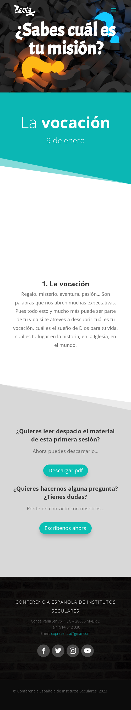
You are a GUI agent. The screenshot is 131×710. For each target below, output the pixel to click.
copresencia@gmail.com (70, 633)
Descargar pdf (65, 470)
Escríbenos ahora (65, 528)
